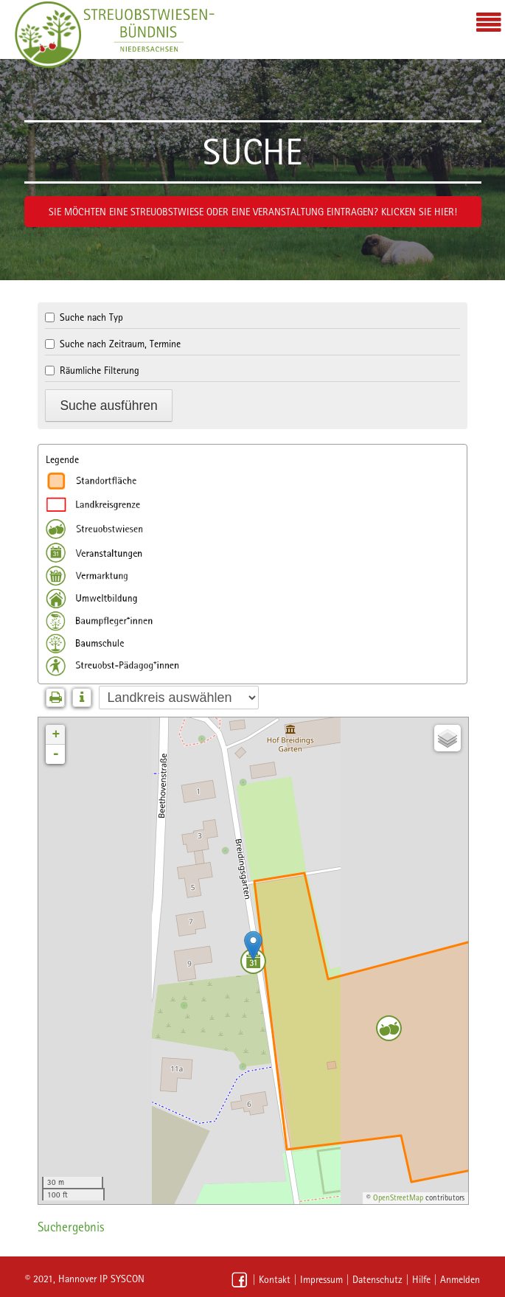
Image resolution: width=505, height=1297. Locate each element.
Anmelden (460, 1279)
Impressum (321, 1279)
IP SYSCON (122, 1278)
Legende (62, 459)
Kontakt (274, 1279)
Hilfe (421, 1279)
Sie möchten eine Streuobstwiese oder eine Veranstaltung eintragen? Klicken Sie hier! (253, 212)
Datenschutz (377, 1279)
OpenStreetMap (398, 1198)
